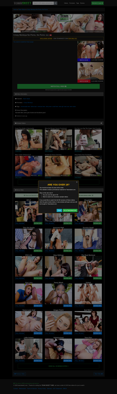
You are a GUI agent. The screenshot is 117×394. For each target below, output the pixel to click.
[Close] (77, 182)
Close (59, 210)
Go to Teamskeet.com (70, 210)
